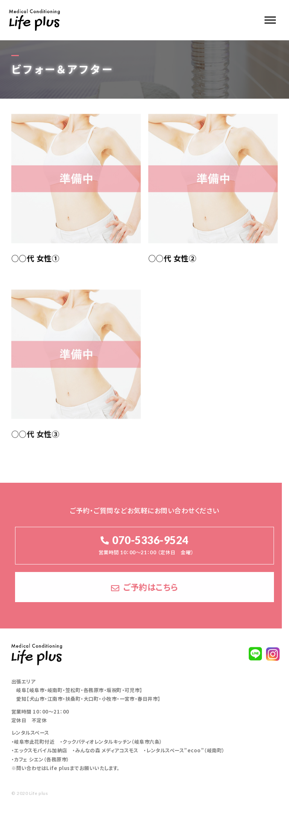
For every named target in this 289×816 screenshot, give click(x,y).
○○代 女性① (35, 258)
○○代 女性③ (35, 437)
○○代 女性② (172, 258)
